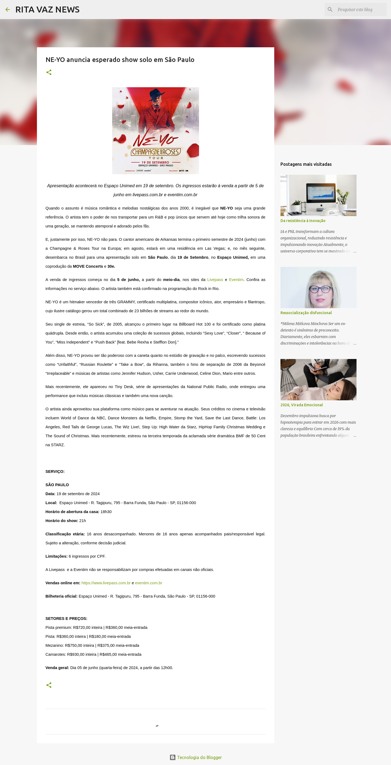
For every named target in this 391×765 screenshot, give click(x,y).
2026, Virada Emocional (301, 405)
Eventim (236, 279)
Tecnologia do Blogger (195, 757)
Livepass (215, 279)
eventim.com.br (148, 583)
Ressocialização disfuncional (306, 313)
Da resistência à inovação (303, 220)
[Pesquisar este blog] (358, 9)
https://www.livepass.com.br (106, 583)
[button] (49, 72)
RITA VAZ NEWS (47, 9)
